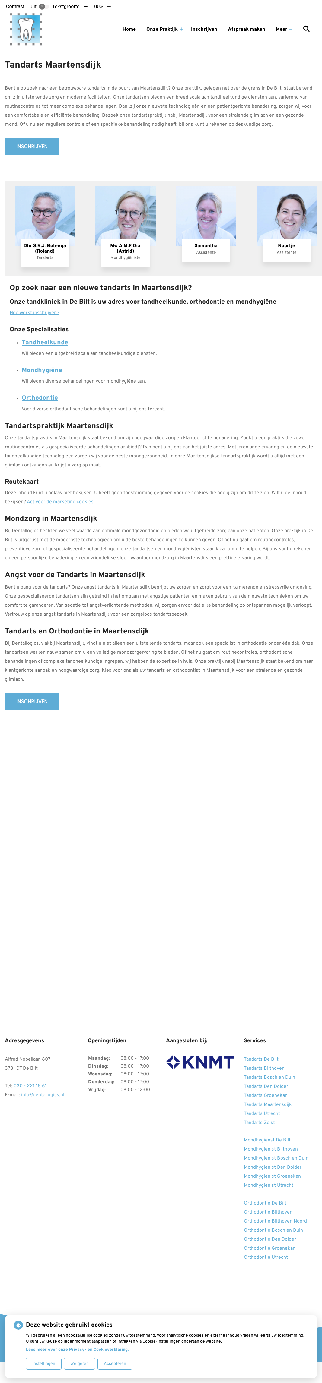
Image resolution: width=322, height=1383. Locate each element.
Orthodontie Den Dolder (270, 1239)
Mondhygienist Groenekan (272, 1176)
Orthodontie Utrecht (266, 1258)
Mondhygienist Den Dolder (272, 1167)
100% (97, 6)
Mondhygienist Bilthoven (271, 1149)
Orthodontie (40, 398)
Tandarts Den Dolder (266, 1087)
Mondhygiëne (42, 370)
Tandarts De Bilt (261, 1059)
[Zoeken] (306, 30)
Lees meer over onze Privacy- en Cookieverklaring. (77, 1349)
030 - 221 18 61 (30, 1086)
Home (129, 30)
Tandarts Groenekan (266, 1096)
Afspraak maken (246, 30)
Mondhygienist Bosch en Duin (276, 1158)
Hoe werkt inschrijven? (34, 313)
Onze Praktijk (162, 30)
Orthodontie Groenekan (269, 1249)
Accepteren (115, 1363)
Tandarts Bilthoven (264, 1069)
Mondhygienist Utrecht (268, 1185)
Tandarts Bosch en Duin (269, 1078)
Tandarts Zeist (259, 1123)
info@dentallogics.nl (42, 1095)
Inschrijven (204, 30)
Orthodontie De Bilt (265, 1203)
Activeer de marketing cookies (60, 502)
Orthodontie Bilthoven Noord (275, 1221)
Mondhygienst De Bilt (267, 1140)
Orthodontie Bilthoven (268, 1212)
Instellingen (43, 1363)
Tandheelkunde (45, 343)
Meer (281, 30)
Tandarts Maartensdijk (268, 1105)
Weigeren (79, 1363)
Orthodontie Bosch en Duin (273, 1230)
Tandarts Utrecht (262, 1114)
